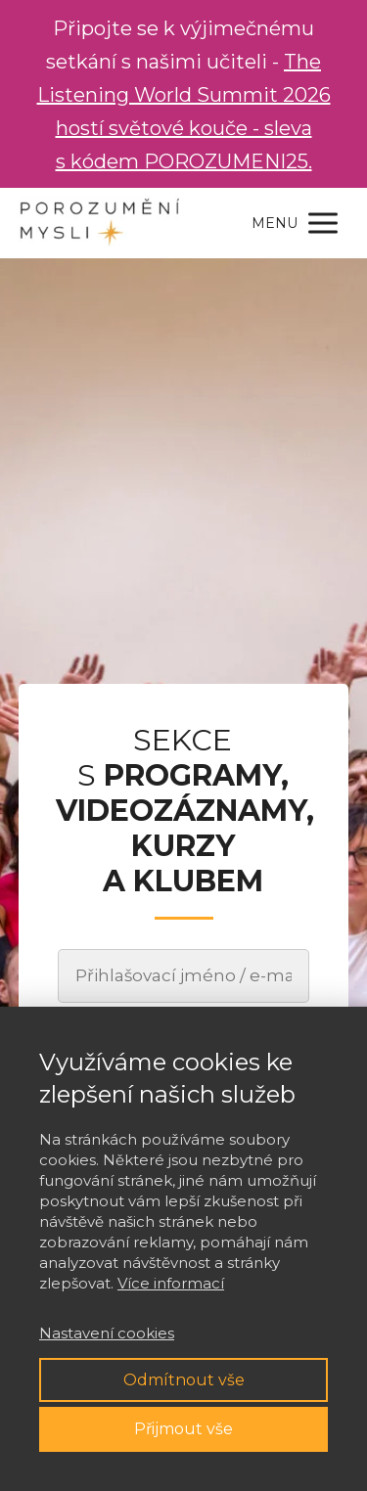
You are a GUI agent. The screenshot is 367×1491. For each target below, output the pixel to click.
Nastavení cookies (106, 1333)
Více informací (170, 1283)
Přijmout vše (183, 1429)
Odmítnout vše (184, 1380)
